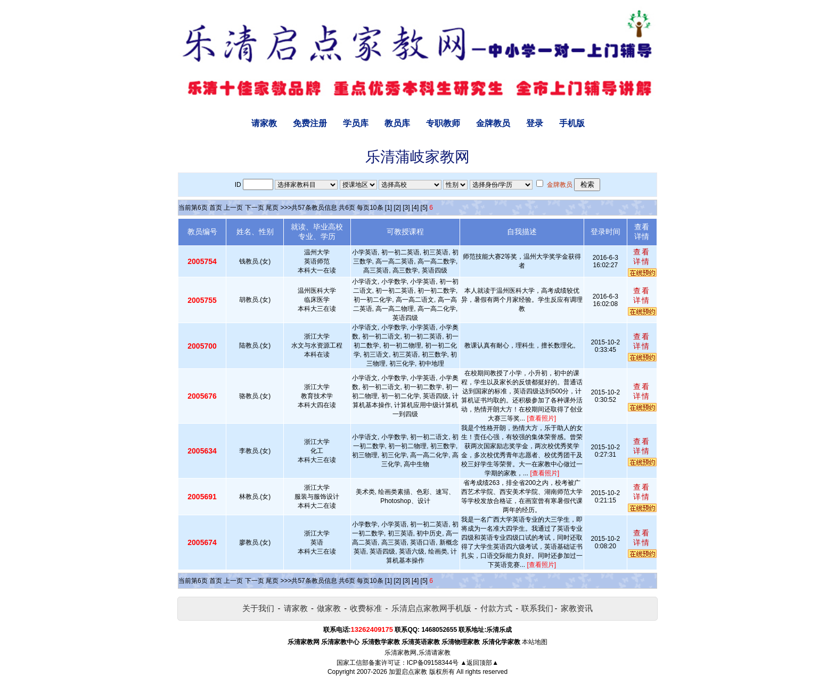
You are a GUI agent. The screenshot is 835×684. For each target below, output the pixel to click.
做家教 (329, 608)
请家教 (264, 123)
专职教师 (443, 123)
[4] (415, 207)
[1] (388, 207)
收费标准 (366, 608)
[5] (424, 207)
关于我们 (258, 608)
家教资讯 (577, 608)
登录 (534, 123)
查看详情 (641, 257)
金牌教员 (493, 123)
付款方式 (496, 608)
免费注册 (310, 123)
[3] (406, 207)
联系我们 (537, 608)
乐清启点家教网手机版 (431, 608)
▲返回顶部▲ (479, 662)
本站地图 (534, 642)
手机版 (572, 123)
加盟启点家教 (408, 671)
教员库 (397, 123)
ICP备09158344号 (433, 662)
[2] (397, 207)
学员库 (356, 123)
